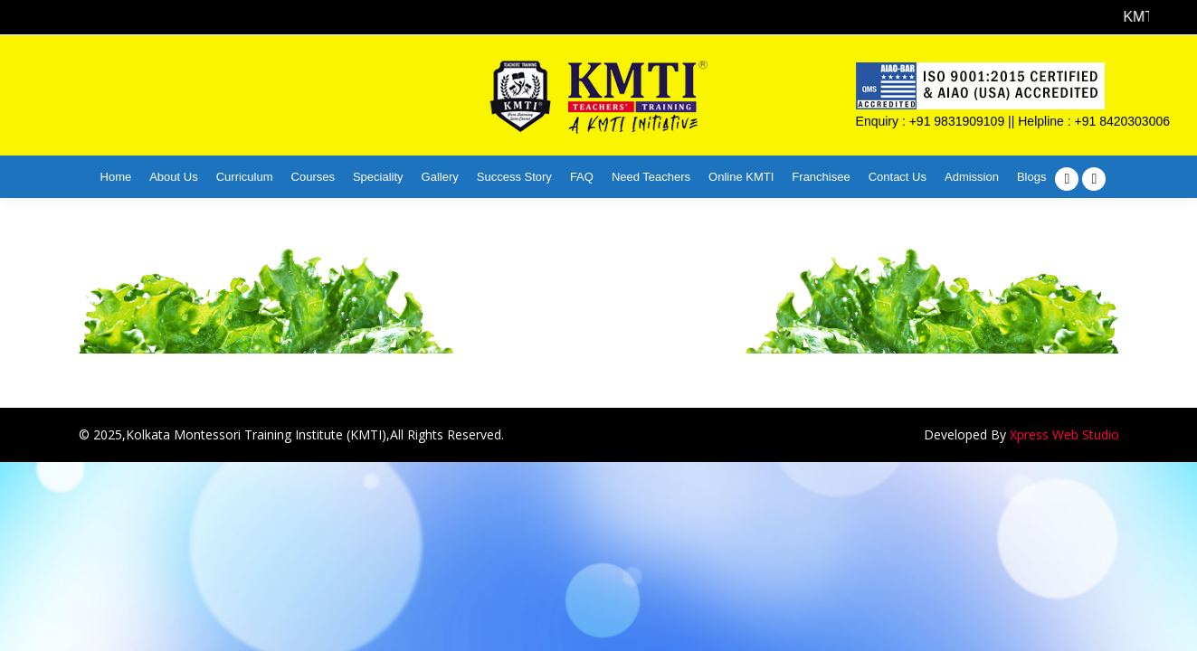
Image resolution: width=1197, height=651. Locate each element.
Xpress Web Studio (1064, 434)
